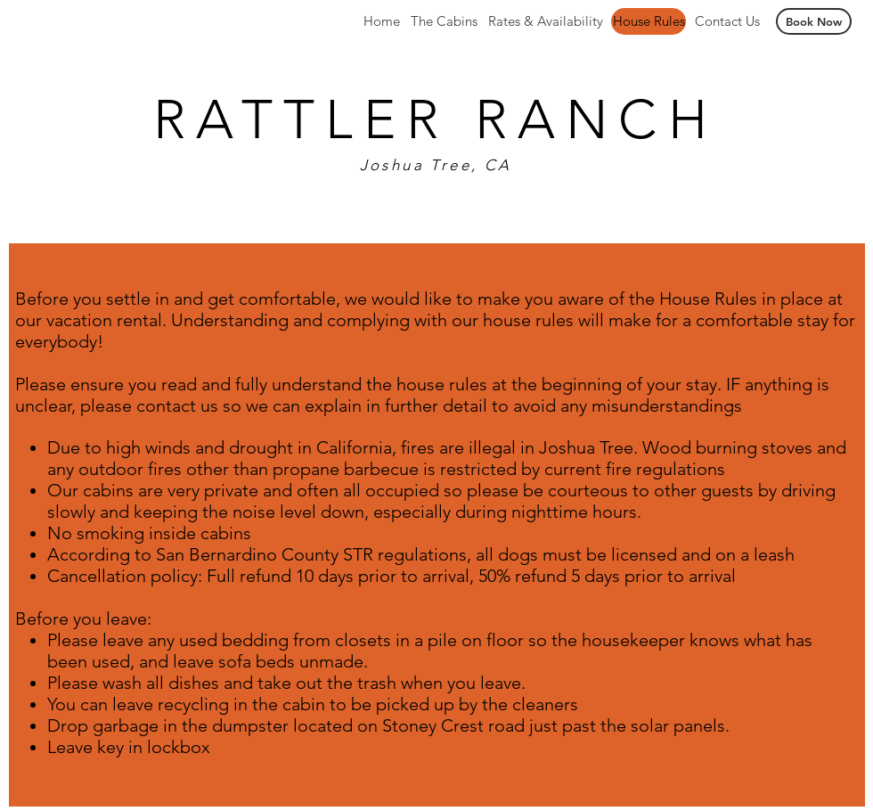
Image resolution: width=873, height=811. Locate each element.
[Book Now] (814, 21)
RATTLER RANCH (435, 119)
